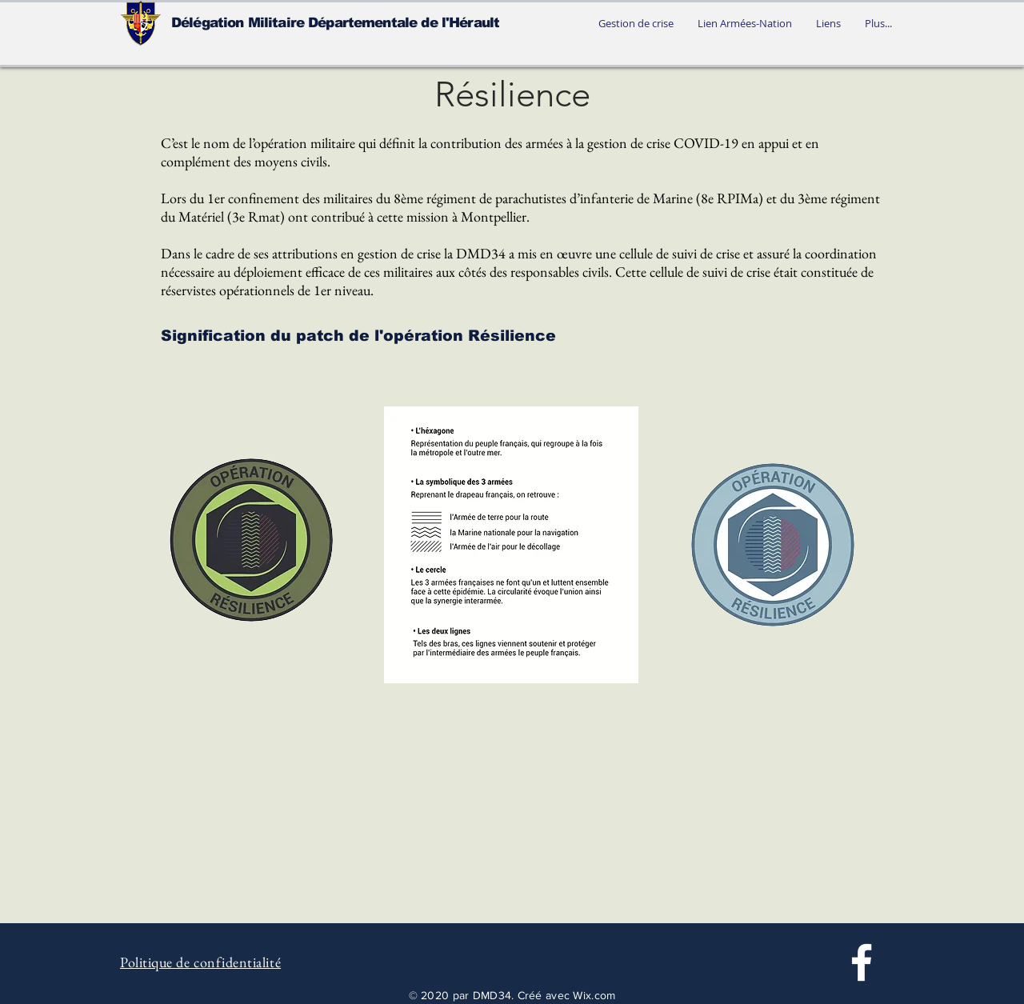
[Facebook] (861, 962)
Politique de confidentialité (200, 962)
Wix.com (594, 995)
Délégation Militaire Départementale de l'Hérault (335, 22)
